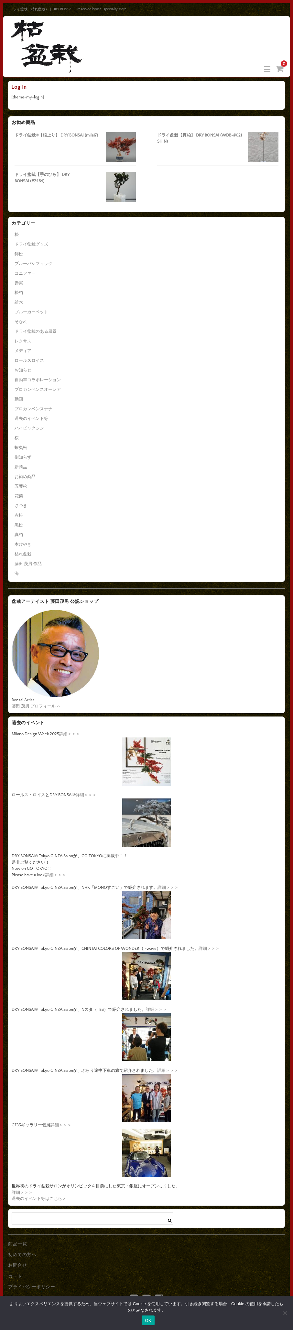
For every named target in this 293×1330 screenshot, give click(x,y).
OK (148, 1320)
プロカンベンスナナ (33, 409)
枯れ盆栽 (23, 554)
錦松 (19, 254)
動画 (19, 399)
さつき (21, 505)
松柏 (19, 292)
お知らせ (23, 370)
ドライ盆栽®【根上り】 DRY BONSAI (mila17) (56, 135)
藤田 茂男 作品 (28, 564)
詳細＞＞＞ (69, 734)
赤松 (19, 515)
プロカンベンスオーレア (38, 389)
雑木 (19, 302)
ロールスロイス (29, 360)
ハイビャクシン (29, 428)
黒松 (19, 525)
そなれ (21, 322)
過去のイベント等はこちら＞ (39, 1198)
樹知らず (23, 457)
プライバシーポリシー (31, 1287)
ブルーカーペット (31, 312)
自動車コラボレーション (38, 380)
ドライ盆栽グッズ (31, 244)
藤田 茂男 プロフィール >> (36, 706)
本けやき (23, 544)
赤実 (19, 283)
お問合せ (17, 1265)
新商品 (21, 467)
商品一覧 (17, 1244)
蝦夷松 (21, 447)
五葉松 (21, 486)
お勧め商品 (25, 476)
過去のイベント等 (31, 418)
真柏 (19, 535)
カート (15, 1276)
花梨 (19, 496)
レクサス (23, 341)
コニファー (25, 273)
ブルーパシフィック (33, 263)
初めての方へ (22, 1254)
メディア (23, 351)
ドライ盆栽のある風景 (36, 331)
